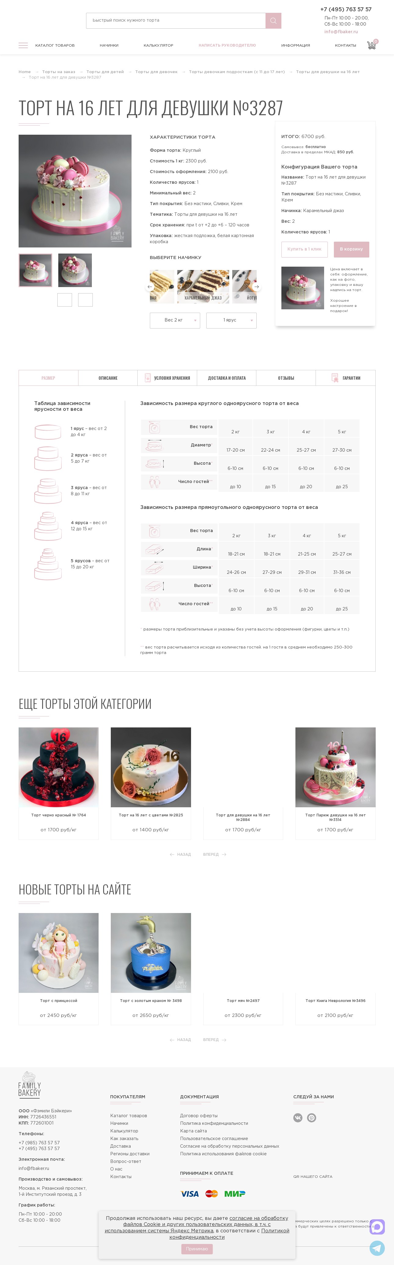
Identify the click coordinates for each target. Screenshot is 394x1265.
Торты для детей (105, 72)
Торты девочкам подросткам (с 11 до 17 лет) (237, 72)
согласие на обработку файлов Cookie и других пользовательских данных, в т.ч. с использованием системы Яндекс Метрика (196, 1225)
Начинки (109, 45)
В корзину (351, 249)
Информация (295, 45)
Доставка (120, 1146)
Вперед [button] (214, 854)
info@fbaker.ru (341, 32)
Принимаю (197, 1249)
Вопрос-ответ (125, 1162)
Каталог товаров (55, 45)
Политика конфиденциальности (214, 1123)
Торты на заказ (58, 72)
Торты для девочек (156, 72)
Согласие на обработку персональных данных (229, 1146)
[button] (64, 300)
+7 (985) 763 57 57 (39, 1143)
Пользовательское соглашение (214, 1139)
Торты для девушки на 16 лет (328, 72)
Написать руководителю (227, 45)
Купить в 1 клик (304, 249)
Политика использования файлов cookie (223, 1154)
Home (25, 72)
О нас (116, 1169)
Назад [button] (180, 854)
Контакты (345, 45)
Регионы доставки (130, 1154)
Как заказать (124, 1139)
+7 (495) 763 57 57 (346, 9)
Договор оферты (199, 1116)
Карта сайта (193, 1131)
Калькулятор (158, 45)
